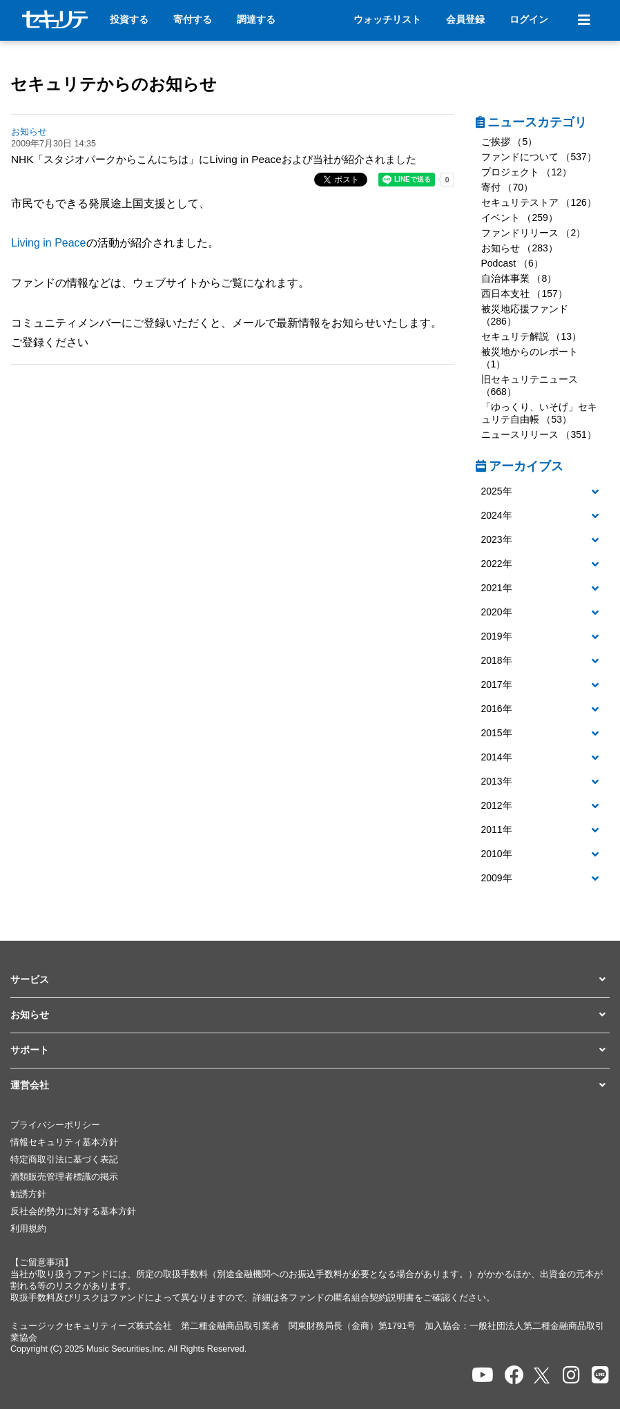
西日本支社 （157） (524, 293)
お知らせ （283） (519, 247)
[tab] (543, 492)
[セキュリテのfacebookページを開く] (514, 1375)
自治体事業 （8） (519, 278)
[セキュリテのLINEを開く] (600, 1375)
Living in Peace (48, 243)
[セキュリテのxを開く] (543, 1375)
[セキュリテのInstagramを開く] (571, 1375)
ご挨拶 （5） (509, 141)
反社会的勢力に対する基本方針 (73, 1211)
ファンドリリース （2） (533, 232)
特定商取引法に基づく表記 (64, 1159)
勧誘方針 (28, 1194)
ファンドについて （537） (539, 156)
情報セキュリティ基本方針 (64, 1142)
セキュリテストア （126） (539, 202)
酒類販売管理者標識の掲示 (64, 1177)
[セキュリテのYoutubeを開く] (483, 1375)
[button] (543, 492)
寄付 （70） (507, 187)
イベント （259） (519, 217)
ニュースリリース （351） (539, 434)
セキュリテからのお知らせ (113, 84)
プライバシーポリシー (55, 1125)
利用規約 (28, 1229)
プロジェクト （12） (526, 172)
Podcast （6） (512, 263)
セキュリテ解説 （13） (531, 336)
